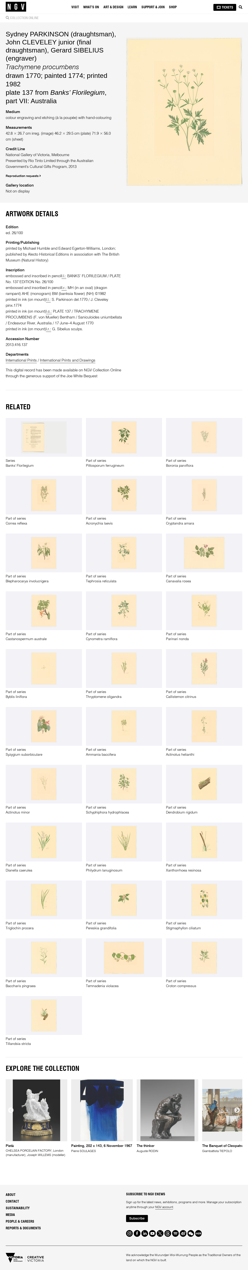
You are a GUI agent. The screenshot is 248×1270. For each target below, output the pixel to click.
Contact (12, 1201)
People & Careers (20, 1221)
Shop (173, 7)
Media (10, 1215)
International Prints (21, 360)
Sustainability (18, 1208)
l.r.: (64, 288)
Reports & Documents (23, 1228)
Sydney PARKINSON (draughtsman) (60, 34)
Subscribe (137, 1218)
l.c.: (49, 311)
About (10, 1195)
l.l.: (64, 276)
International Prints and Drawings (67, 360)
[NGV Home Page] (16, 7)
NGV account (164, 1207)
